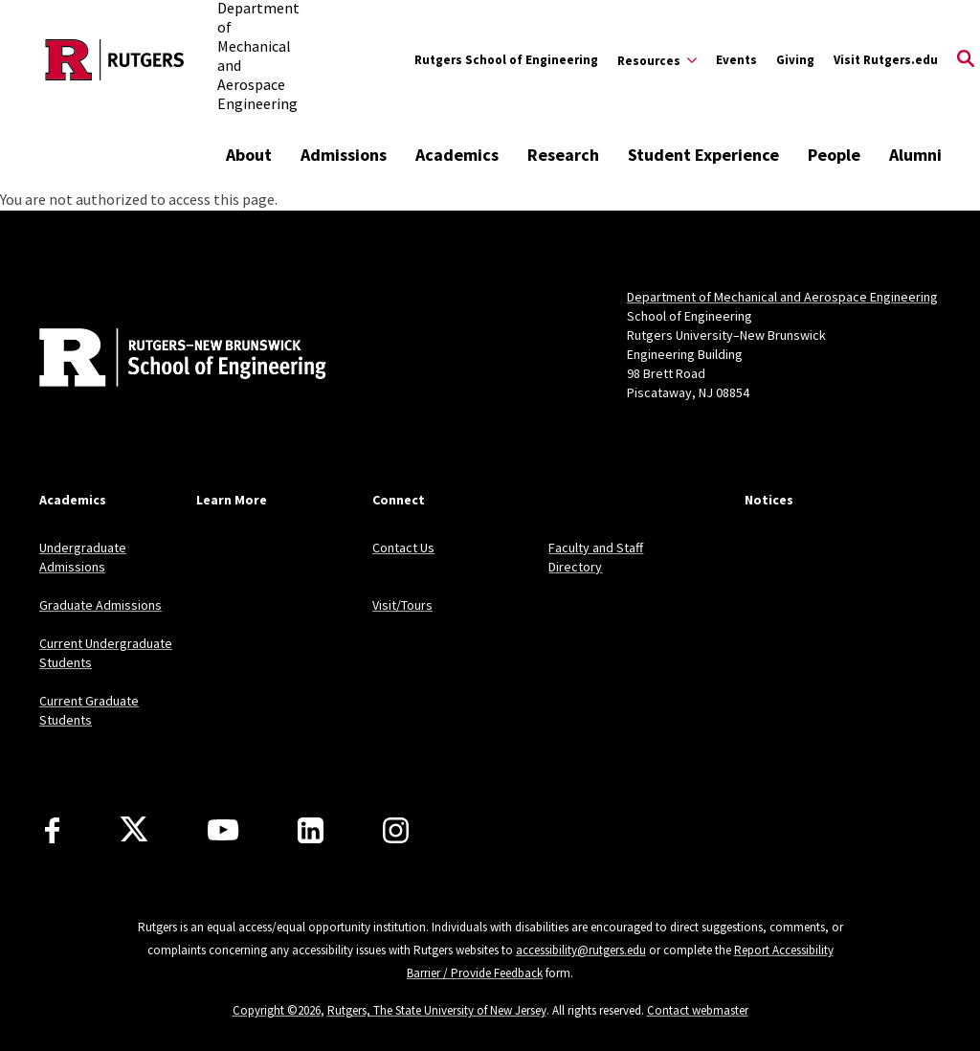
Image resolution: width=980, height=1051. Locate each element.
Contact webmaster (697, 1010)
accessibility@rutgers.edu (581, 950)
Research (563, 155)
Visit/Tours (402, 605)
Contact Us (403, 547)
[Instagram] (396, 830)
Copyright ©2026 (277, 1010)
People (834, 155)
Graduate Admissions (100, 605)
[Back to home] (165, 359)
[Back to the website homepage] (114, 59)
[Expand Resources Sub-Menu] (657, 60)
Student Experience (703, 155)
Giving (795, 60)
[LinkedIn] (310, 830)
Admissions (344, 155)
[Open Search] (965, 60)
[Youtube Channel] (223, 829)
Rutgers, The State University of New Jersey (436, 1010)
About (249, 155)
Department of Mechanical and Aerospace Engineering (782, 296)
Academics (457, 155)
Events (736, 60)
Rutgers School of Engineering (506, 60)
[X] (134, 830)
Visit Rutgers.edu (886, 60)
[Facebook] (52, 830)
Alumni (915, 155)
